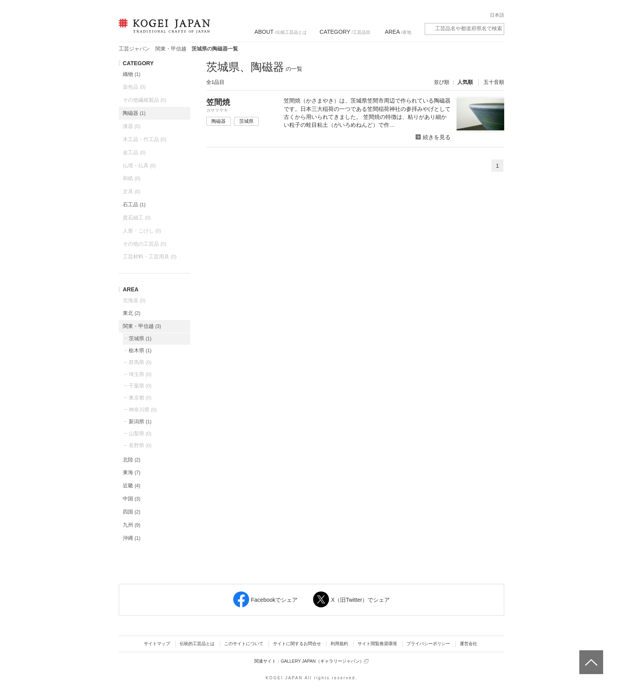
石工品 (134, 204)
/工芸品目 (344, 32)
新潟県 (140, 422)
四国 (131, 512)
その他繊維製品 (144, 100)
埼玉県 (140, 374)
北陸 (131, 460)
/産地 (398, 32)
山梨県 (140, 433)
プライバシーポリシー (428, 643)
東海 (131, 472)
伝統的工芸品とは (197, 643)
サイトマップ (157, 643)
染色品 (134, 87)
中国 (131, 499)
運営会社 (468, 643)
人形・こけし (142, 231)
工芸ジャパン (134, 49)
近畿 (131, 486)
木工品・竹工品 (144, 139)
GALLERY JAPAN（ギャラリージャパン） (324, 661)
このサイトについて (243, 643)
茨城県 (140, 338)
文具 (131, 191)
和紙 (131, 178)
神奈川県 (143, 410)
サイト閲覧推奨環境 (377, 643)
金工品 (134, 152)
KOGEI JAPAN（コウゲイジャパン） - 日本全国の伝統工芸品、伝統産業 (163, 30)
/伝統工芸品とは (280, 32)
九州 (131, 525)
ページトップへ (590, 656)
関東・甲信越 (170, 49)
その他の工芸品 (144, 244)
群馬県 (140, 362)
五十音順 (494, 82)
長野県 (140, 445)
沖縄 (131, 538)
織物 (131, 74)
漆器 (131, 126)
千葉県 (140, 386)
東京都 (140, 398)
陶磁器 (134, 113)
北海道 (134, 300)
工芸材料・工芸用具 (149, 257)
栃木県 (140, 350)
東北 (131, 313)
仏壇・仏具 (139, 166)
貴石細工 (137, 218)
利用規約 (339, 643)
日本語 (497, 15)
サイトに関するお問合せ (297, 643)
